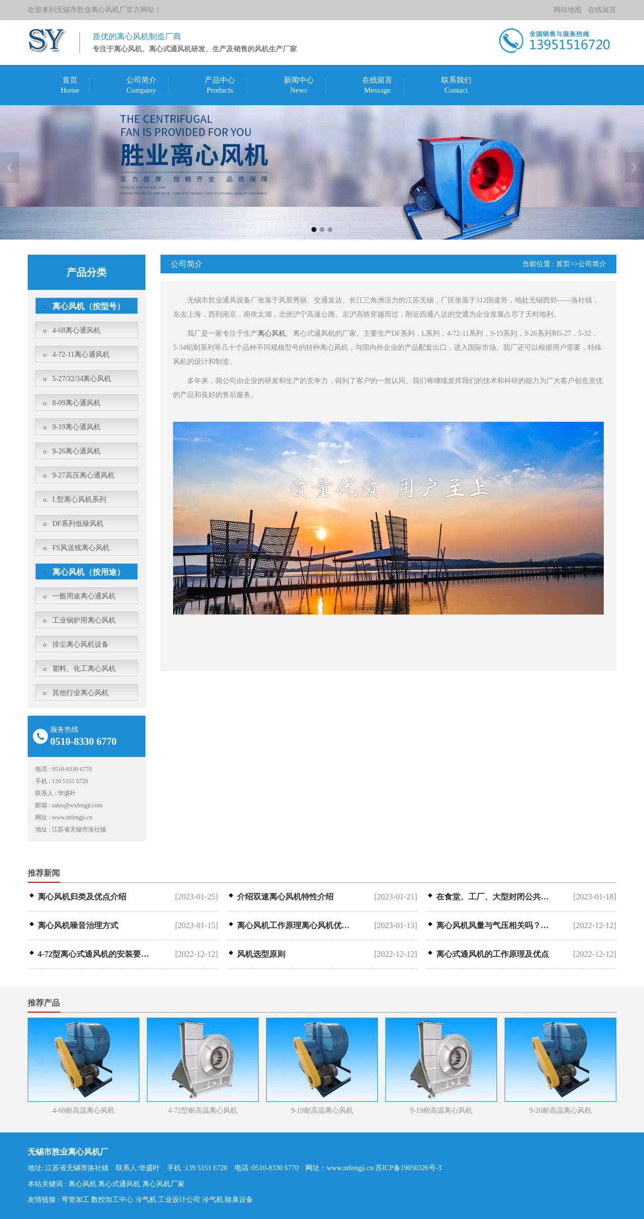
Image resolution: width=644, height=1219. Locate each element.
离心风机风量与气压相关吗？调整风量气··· (494, 926)
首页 (69, 80)
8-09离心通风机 (76, 403)
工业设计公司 (179, 1199)
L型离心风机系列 (79, 499)
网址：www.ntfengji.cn (339, 1168)
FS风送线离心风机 (81, 548)
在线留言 (602, 10)
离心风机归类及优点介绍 (82, 897)
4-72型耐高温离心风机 (202, 1110)
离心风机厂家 (163, 1184)
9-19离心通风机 (76, 427)
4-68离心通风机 (76, 330)
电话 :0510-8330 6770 (266, 1168)
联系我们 (456, 80)
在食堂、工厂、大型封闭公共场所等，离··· (494, 897)
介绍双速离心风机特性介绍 (285, 897)
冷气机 (145, 1199)
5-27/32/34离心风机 (81, 379)
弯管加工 (75, 1199)
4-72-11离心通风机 (81, 354)
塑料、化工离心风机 (84, 668)
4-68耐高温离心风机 (83, 1110)
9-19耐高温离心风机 (322, 1110)
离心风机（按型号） (88, 306)
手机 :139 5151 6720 (197, 1168)
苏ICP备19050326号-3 (408, 1168)
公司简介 (141, 80)
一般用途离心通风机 (84, 596)
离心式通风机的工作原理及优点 (492, 954)
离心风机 (272, 333)
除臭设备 (239, 1199)
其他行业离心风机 (80, 693)
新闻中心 (299, 80)
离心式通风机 (119, 1184)
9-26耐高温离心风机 (560, 1110)
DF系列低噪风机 (78, 523)
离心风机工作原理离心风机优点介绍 (295, 926)
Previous (9, 167)
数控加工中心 (112, 1199)
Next (634, 167)
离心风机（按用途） (88, 572)
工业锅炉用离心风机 (84, 620)
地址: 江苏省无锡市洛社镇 (68, 1168)
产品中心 (220, 80)
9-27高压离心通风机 (83, 475)
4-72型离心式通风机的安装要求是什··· (96, 954)
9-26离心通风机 (76, 451)
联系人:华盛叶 (138, 1168)
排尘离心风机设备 (80, 644)
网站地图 (567, 10)
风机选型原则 (261, 954)
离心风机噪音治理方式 (78, 926)
